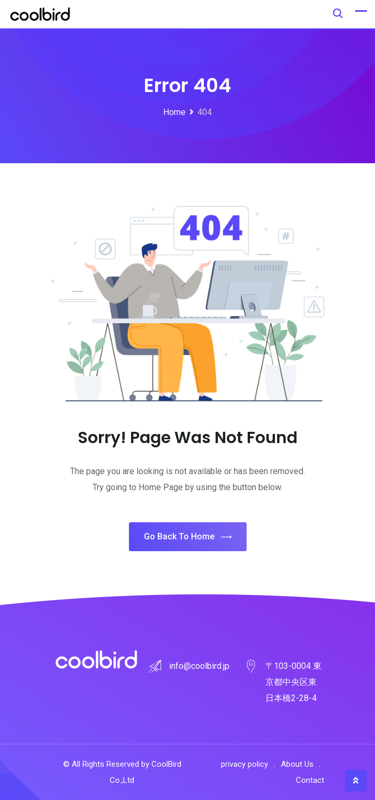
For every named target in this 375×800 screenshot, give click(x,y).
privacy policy (244, 764)
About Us (297, 764)
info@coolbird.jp (199, 666)
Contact (310, 780)
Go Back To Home (188, 537)
